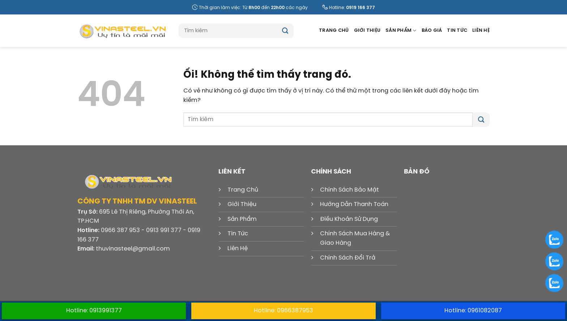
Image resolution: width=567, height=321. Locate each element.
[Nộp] (285, 30)
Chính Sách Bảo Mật (349, 190)
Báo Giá (432, 30)
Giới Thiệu (367, 30)
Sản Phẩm (401, 30)
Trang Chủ (334, 30)
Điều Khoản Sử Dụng (349, 219)
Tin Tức (457, 30)
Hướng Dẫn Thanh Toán (354, 204)
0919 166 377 (360, 7)
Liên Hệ (481, 30)
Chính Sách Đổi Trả (347, 258)
